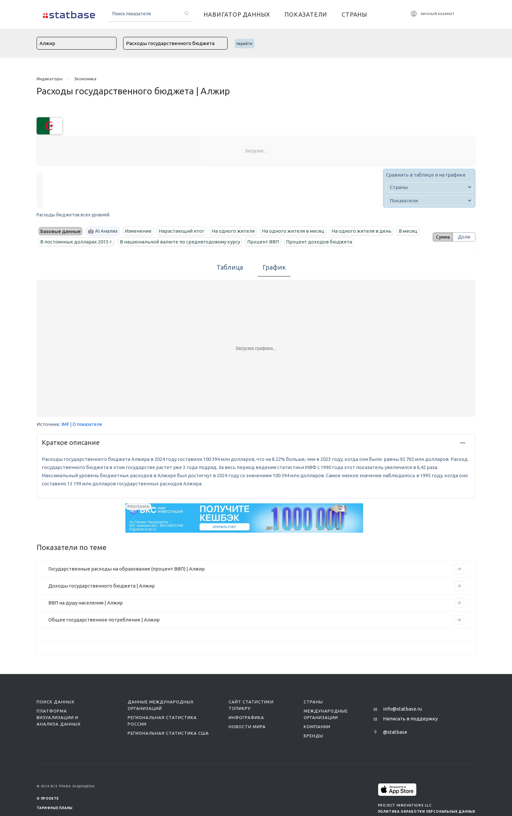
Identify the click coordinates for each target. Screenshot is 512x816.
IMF (65, 424)
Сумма (440, 237)
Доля (464, 237)
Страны (313, 701)
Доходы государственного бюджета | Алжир (101, 585)
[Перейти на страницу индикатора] (459, 569)
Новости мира (247, 726)
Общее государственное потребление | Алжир (104, 619)
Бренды (313, 735)
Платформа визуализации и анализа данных (59, 717)
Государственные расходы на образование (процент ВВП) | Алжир (126, 569)
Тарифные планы (54, 808)
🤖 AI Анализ (103, 231)
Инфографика (246, 717)
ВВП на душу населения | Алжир (85, 602)
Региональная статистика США (168, 733)
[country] (429, 187)
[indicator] (429, 201)
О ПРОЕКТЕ (48, 798)
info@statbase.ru (402, 709)
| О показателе (86, 424)
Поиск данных (55, 701)
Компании (317, 726)
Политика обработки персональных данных (426, 811)
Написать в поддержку (410, 718)
